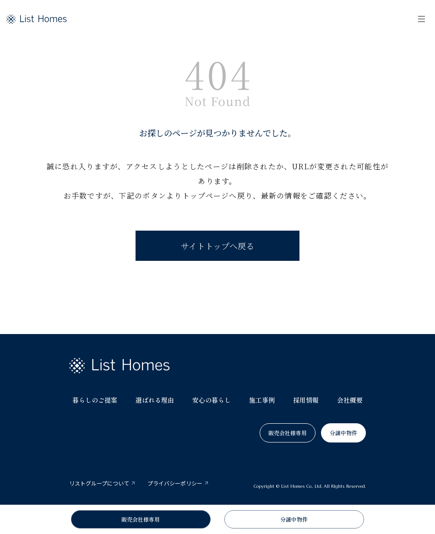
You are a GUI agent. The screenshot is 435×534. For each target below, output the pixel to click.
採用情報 (306, 400)
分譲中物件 (343, 433)
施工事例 (262, 400)
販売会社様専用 (287, 433)
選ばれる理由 (155, 400)
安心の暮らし (211, 400)
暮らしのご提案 (94, 400)
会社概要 (350, 400)
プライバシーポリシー (174, 483)
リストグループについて (99, 483)
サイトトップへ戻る (217, 246)
